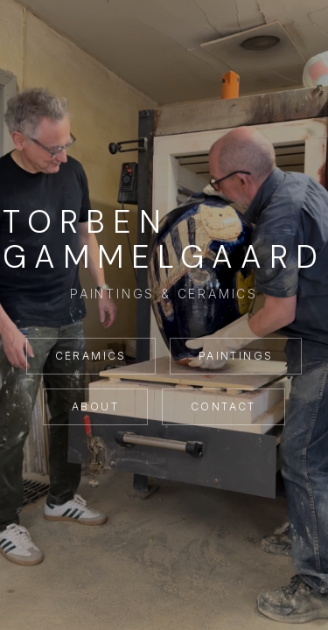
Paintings (236, 355)
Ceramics (91, 355)
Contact (223, 406)
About (95, 406)
